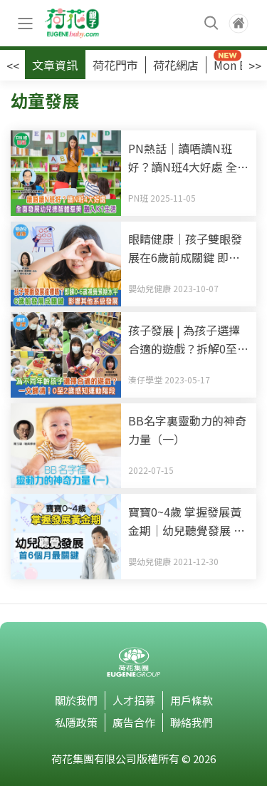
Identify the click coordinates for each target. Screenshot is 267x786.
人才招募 (133, 700)
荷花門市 (115, 64)
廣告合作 (133, 722)
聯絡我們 (191, 722)
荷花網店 (176, 64)
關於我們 (76, 700)
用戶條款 (191, 700)
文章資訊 (55, 64)
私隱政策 (76, 722)
